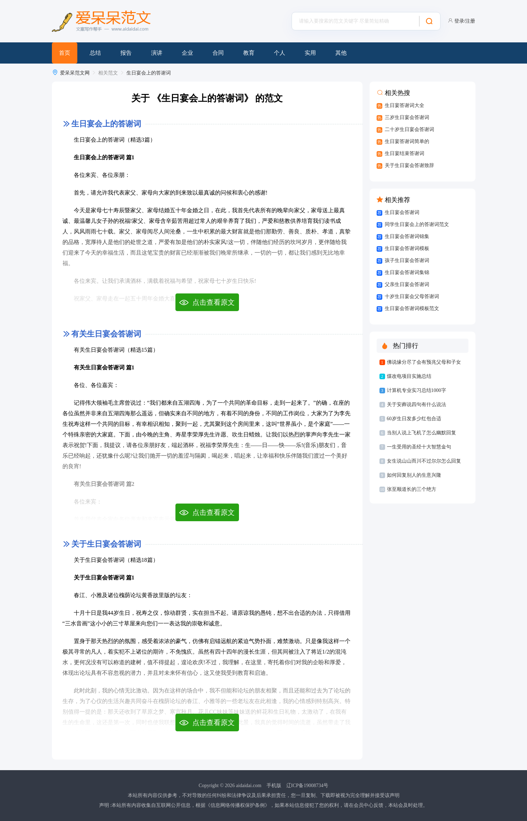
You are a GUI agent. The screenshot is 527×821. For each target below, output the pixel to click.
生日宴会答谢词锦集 (407, 236)
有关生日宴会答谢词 (106, 333)
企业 (187, 53)
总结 (95, 53)
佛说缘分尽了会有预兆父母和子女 (424, 362)
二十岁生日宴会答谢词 (409, 129)
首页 (64, 53)
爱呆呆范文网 (75, 73)
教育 (248, 53)
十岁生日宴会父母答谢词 (412, 296)
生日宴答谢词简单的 (407, 141)
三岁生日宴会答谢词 (407, 117)
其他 (341, 53)
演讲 (156, 53)
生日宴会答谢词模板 (407, 248)
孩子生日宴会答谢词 (407, 260)
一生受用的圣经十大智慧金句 (419, 447)
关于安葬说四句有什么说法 (416, 404)
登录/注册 (464, 21)
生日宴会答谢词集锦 (407, 272)
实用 (310, 53)
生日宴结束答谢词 (404, 153)
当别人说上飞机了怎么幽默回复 (421, 432)
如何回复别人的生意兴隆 (414, 475)
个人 (279, 53)
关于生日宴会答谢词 (106, 544)
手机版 (274, 785)
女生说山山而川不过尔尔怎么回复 (424, 461)
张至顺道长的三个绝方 (411, 489)
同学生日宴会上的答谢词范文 (417, 224)
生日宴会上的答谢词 (148, 73)
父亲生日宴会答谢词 (407, 284)
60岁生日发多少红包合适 (414, 418)
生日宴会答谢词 (402, 212)
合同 (218, 53)
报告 (126, 53)
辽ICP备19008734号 (307, 785)
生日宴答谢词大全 (404, 105)
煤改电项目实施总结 (409, 376)
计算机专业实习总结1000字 (416, 390)
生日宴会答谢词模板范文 (412, 308)
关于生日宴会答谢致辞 (409, 165)
